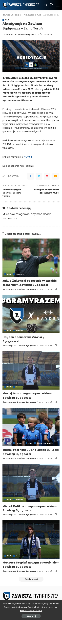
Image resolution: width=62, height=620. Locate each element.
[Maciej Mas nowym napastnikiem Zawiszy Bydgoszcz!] (31, 370)
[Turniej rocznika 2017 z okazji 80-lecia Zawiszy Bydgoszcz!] (31, 427)
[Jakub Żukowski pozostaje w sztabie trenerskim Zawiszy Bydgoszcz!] (31, 258)
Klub (7, 20)
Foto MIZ (20, 443)
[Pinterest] (47, 176)
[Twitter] (39, 176)
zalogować (23, 214)
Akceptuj (31, 616)
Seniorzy (20, 274)
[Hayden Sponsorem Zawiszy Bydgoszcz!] (31, 314)
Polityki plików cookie (31, 610)
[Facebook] (30, 176)
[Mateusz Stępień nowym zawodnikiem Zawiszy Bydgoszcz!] (31, 539)
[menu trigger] (57, 5)
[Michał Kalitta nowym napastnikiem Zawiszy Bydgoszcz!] (31, 483)
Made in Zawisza (45, 443)
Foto (9, 443)
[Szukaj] (51, 5)
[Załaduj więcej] (31, 579)
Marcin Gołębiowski (27, 34)
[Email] (55, 176)
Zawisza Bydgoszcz (26, 289)
